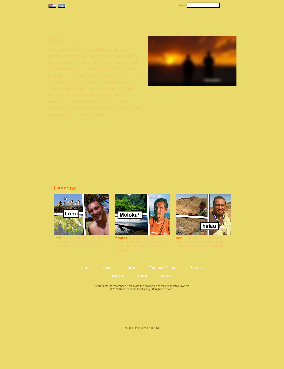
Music (161, 20)
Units (136, 20)
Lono (57, 238)
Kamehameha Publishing (142, 311)
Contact (166, 275)
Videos (179, 20)
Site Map (197, 267)
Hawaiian (118, 275)
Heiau (180, 238)
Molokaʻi (121, 238)
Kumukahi (81, 25)
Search (181, 5)
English (142, 275)
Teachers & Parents (212, 20)
